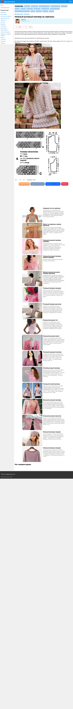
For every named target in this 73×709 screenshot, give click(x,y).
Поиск (70, 1)
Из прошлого (3, 26)
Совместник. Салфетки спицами (6, 34)
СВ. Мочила (3, 39)
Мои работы (3, 12)
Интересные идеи (5, 10)
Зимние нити (3, 20)
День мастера (4, 28)
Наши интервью (4, 30)
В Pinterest (65, 184)
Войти (2, 5)
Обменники (3, 41)
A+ (26, 26)
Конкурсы (3, 43)
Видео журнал (4, 14)
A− (17, 26)
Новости (2, 37)
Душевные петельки (5, 18)
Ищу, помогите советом (6, 16)
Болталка (3, 22)
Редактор (23, 19)
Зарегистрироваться (5, 7)
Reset (30, 26)
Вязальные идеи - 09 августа (22, 14)
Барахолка (3, 24)
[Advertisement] (29, 198)
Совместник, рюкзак (5, 32)
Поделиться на (53, 184)
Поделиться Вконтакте (37, 184)
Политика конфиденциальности (8, 474)
